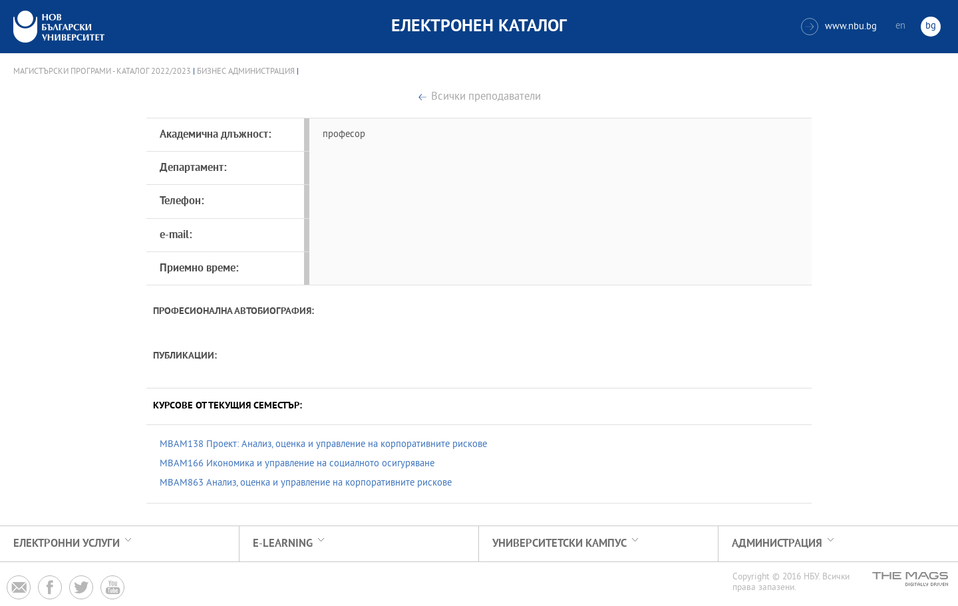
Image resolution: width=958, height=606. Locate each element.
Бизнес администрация (246, 72)
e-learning (283, 544)
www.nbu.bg (839, 26)
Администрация (777, 544)
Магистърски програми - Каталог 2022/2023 (102, 72)
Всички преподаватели (486, 97)
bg (930, 26)
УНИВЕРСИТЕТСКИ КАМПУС (559, 544)
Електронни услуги (66, 544)
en (900, 26)
